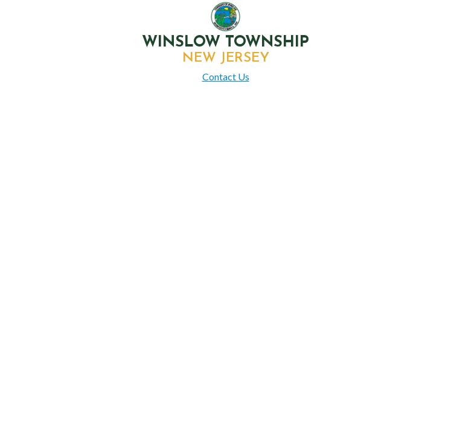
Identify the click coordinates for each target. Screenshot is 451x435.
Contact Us (225, 76)
